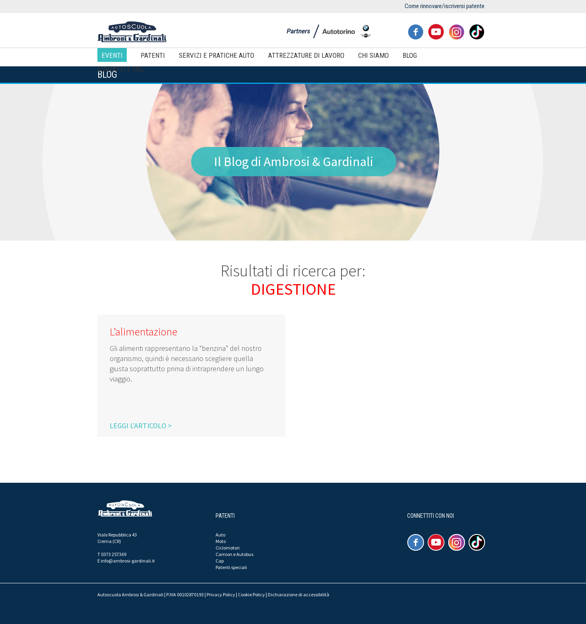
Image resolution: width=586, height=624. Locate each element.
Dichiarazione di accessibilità (298, 594)
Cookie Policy (251, 594)
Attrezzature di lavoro (306, 55)
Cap (220, 561)
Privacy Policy (221, 594)
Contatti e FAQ (120, 69)
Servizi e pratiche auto (216, 55)
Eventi (112, 55)
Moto (221, 541)
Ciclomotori (228, 548)
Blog (410, 55)
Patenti (153, 55)
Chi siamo (373, 55)
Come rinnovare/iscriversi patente (445, 6)
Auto (220, 535)
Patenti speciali (231, 567)
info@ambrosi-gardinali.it (128, 561)
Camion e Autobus (234, 554)
